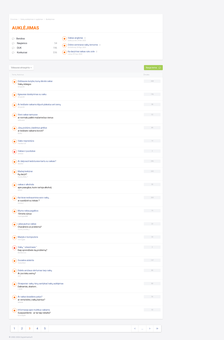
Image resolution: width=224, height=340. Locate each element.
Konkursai (34, 52)
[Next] (157, 328)
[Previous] (134, 328)
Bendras (18, 38)
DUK (34, 48)
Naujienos (34, 43)
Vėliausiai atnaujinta (21, 67)
